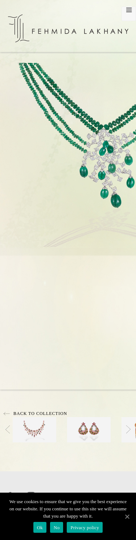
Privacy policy (84, 527)
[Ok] (127, 516)
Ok (40, 527)
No (56, 527)
